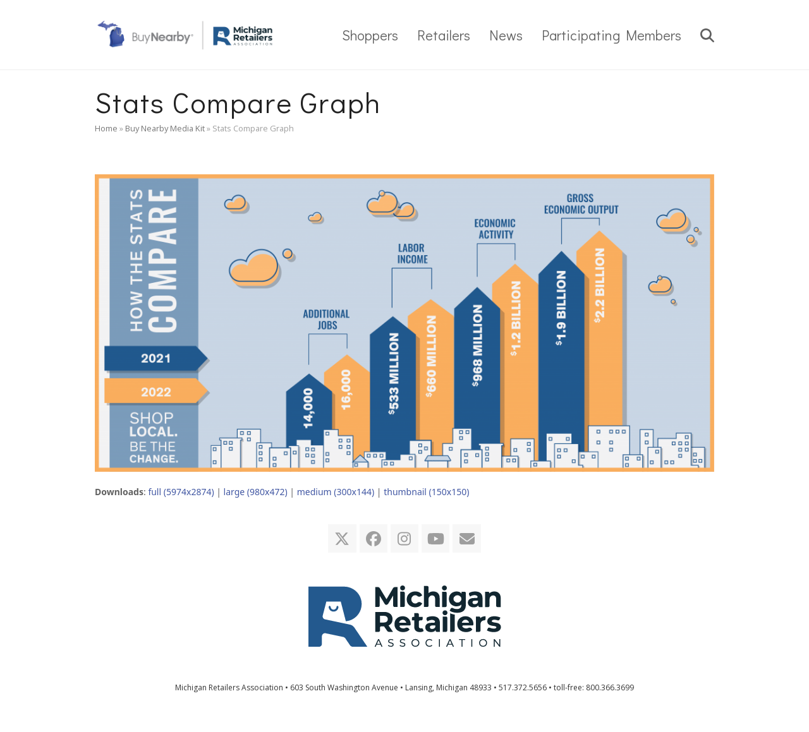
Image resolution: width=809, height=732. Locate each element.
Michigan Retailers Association (229, 687)
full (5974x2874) (181, 492)
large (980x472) (256, 492)
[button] (707, 35)
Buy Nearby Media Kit (165, 128)
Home (106, 128)
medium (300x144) (335, 492)
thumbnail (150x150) (426, 492)
